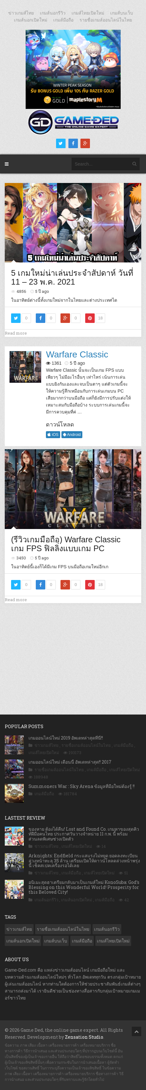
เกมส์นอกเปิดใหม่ (30, 19)
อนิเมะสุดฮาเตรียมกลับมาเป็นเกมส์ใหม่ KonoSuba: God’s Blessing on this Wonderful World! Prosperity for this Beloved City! (84, 887)
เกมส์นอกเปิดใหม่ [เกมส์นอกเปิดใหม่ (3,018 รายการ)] (23, 940)
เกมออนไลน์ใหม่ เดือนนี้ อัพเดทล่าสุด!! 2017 (70, 762)
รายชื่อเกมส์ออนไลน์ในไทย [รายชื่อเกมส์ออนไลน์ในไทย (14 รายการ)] (63, 929)
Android (72, 434)
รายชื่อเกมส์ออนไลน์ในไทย (105, 19)
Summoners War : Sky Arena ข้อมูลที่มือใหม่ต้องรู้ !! (82, 786)
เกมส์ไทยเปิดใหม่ (88, 13)
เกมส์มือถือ (63, 19)
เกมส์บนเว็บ (121, 13)
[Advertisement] (73, 652)
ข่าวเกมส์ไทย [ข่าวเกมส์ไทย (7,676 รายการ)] (19, 929)
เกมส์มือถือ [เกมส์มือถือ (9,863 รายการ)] (82, 940)
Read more (16, 333)
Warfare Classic (77, 354)
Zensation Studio (84, 1037)
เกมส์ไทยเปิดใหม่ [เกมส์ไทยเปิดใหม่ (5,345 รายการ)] (113, 940)
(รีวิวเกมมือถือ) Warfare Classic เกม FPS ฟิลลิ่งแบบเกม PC (66, 544)
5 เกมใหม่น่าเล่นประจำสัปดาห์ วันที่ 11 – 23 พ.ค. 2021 (72, 277)
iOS (53, 434)
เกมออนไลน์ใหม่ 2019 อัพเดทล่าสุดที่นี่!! (66, 738)
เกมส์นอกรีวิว (53, 13)
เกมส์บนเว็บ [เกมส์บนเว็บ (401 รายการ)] (55, 940)
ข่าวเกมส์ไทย (21, 13)
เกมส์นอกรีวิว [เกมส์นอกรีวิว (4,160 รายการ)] (107, 929)
